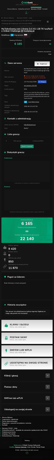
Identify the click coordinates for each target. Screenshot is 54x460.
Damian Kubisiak (20, 447)
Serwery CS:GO (36, 9)
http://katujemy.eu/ (30, 125)
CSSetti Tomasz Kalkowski (31, 445)
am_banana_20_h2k (30, 86)
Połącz (42, 82)
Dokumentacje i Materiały (10, 436)
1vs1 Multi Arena (33, 102)
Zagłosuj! (42, 64)
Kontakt (44, 9)
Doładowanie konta (9, 432)
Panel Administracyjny (9, 421)
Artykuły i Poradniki (8, 434)
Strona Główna (12, 9)
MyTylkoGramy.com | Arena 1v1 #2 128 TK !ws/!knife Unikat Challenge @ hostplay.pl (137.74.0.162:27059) (21, 22)
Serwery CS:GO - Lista (24, 18)
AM (25, 102)
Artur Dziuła (31, 447)
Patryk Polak (40, 447)
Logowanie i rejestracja (10, 419)
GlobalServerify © (24, 9)
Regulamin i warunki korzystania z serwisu (16, 423)
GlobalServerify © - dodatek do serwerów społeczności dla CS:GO (25, 430)
